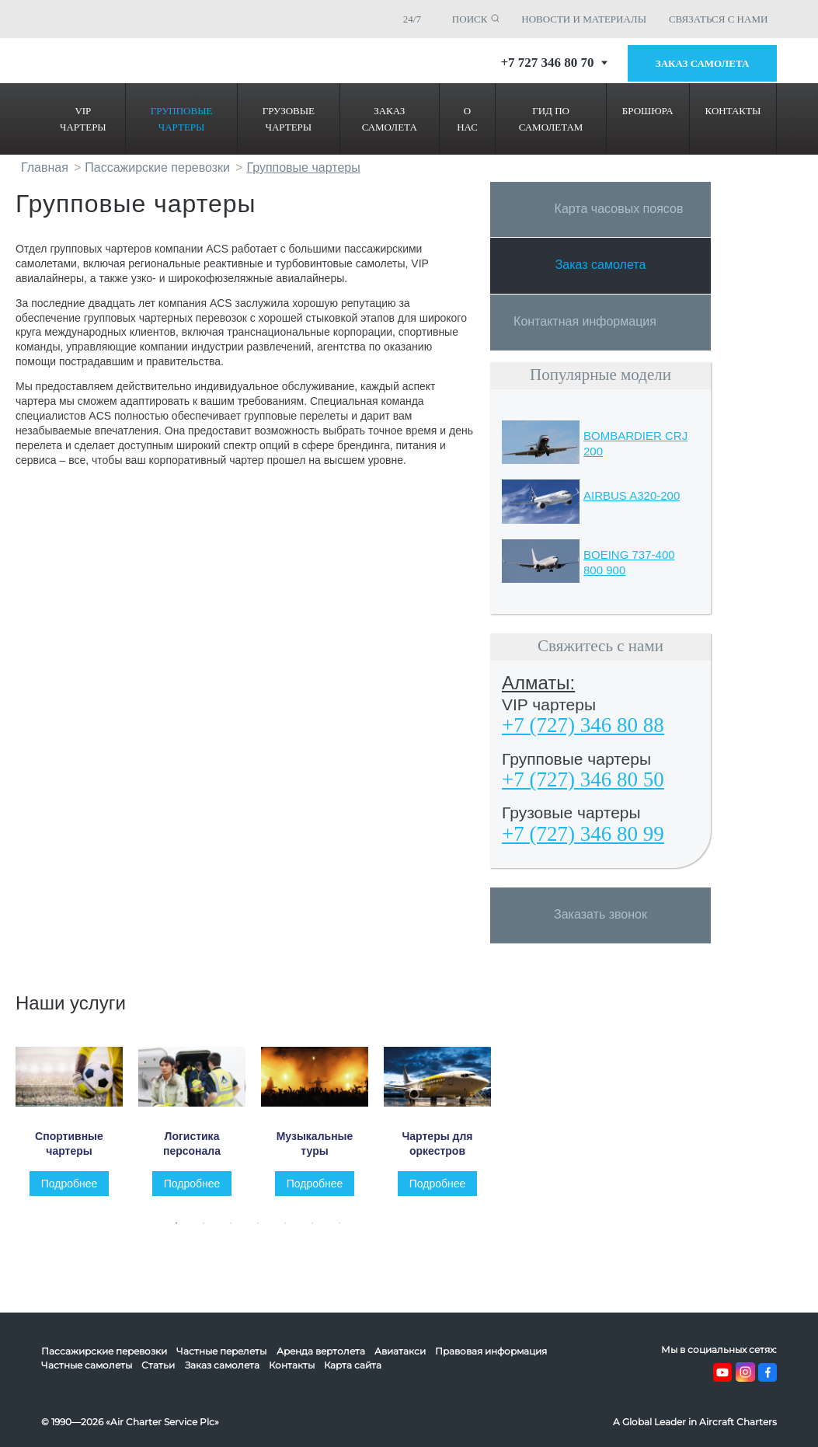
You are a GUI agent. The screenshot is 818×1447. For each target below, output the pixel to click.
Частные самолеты (86, 1365)
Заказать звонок (600, 914)
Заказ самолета (703, 63)
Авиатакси (400, 1351)
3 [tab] (234, 1229)
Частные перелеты (221, 1351)
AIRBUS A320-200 (631, 495)
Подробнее (69, 1183)
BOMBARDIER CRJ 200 (635, 443)
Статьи (158, 1365)
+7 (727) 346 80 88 (583, 725)
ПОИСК (470, 19)
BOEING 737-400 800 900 (629, 562)
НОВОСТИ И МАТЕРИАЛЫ (583, 19)
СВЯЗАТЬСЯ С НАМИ (718, 19)
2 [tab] (207, 1229)
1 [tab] (180, 1229)
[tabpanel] (77, 1121)
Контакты (292, 1365)
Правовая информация (491, 1351)
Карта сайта (352, 1365)
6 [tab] (316, 1229)
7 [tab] (343, 1229)
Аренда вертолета (321, 1351)
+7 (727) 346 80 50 (583, 779)
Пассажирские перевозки (104, 1351)
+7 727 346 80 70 (553, 62)
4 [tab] (262, 1229)
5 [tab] (289, 1229)
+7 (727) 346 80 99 (583, 834)
